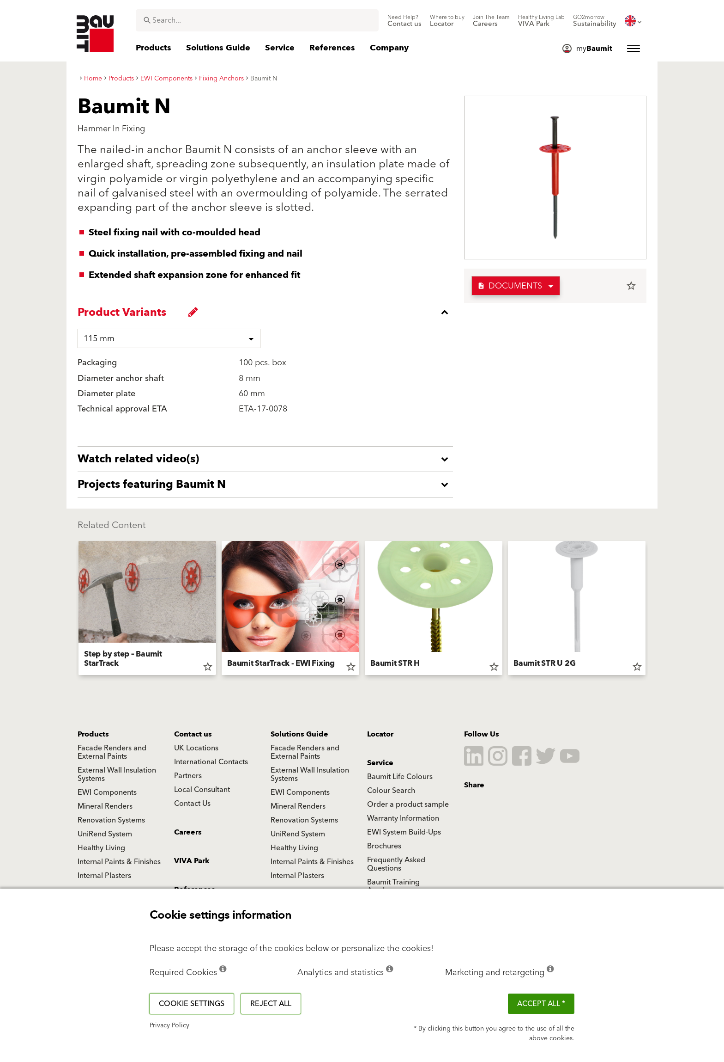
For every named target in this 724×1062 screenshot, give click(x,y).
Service (380, 762)
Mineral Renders (105, 806)
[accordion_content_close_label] (267, 312)
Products (93, 734)
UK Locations (196, 748)
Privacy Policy (169, 1025)
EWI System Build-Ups (404, 832)
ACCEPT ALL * (541, 1003)
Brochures (384, 846)
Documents (509, 286)
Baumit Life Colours (400, 776)
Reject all (270, 1003)
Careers (188, 832)
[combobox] (257, 20)
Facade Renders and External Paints (112, 752)
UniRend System (105, 834)
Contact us (193, 734)
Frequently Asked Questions (396, 864)
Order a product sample (408, 804)
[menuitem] (404, 20)
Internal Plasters (104, 875)
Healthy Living (101, 847)
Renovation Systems (111, 820)
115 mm (99, 338)
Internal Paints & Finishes (119, 861)
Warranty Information (403, 818)
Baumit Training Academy (393, 886)
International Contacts (211, 761)
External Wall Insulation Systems (117, 774)
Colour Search (391, 790)
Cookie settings (191, 1003)
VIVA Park (192, 860)
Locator (380, 734)
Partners (188, 775)
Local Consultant (202, 789)
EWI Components (107, 792)
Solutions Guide (299, 734)
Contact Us (192, 803)
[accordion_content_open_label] (267, 459)
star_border (631, 285)
